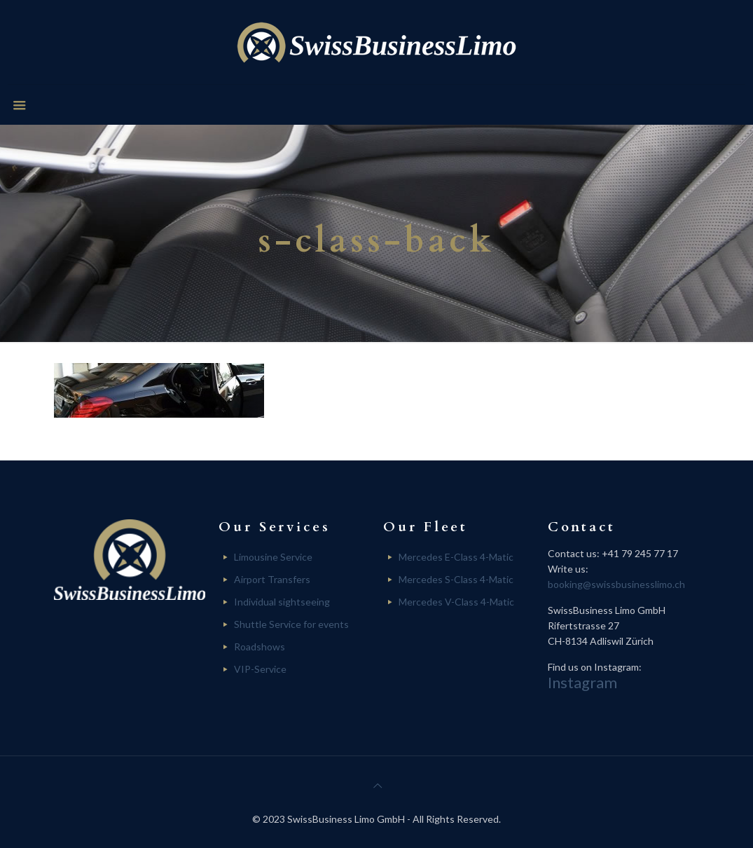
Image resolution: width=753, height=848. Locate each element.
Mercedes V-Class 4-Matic (456, 602)
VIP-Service (260, 669)
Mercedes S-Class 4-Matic (456, 579)
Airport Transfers (272, 579)
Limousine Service (273, 557)
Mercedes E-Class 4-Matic (456, 557)
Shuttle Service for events (291, 624)
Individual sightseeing (282, 602)
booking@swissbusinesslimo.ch (616, 584)
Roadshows (259, 646)
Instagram (582, 682)
